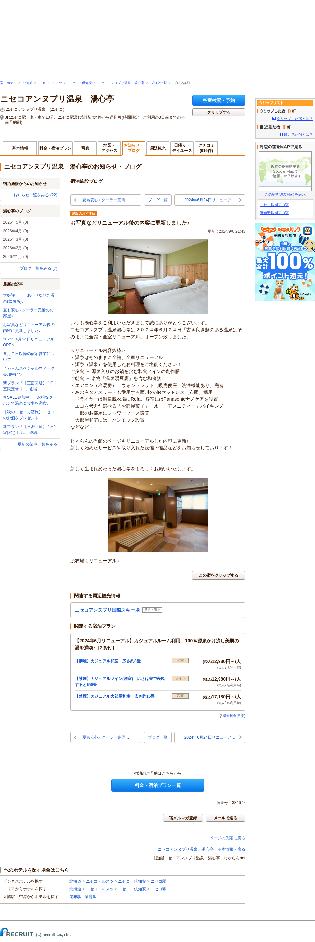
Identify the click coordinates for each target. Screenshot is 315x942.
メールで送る (225, 818)
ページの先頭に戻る (227, 838)
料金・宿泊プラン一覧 (158, 785)
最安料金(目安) (232, 716)
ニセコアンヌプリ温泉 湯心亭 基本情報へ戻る (201, 849)
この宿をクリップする (218, 575)
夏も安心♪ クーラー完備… (105, 200)
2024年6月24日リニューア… (210, 200)
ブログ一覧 (159, 83)
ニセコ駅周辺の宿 (274, 205)
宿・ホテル (8, 83)
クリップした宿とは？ (295, 119)
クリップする (219, 112)
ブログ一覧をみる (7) (38, 268)
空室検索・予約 (219, 100)
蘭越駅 (90, 896)
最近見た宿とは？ (298, 134)
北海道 (28, 83)
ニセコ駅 (158, 881)
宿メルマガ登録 (183, 818)
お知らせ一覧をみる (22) (35, 195)
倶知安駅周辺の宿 (274, 213)
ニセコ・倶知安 (80, 83)
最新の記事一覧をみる (37, 444)
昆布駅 (75, 896)
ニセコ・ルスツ (50, 83)
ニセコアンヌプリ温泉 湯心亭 (121, 83)
